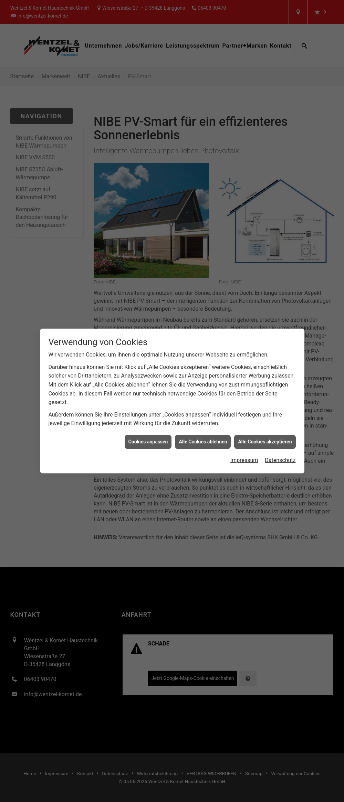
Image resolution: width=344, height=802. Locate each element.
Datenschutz (280, 449)
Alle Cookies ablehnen (203, 431)
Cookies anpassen (148, 431)
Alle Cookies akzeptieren (265, 431)
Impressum (244, 449)
